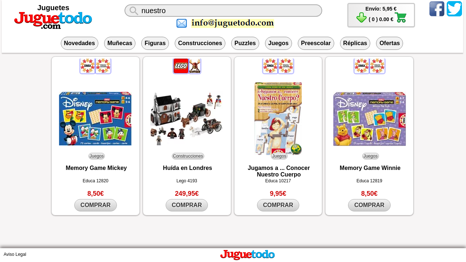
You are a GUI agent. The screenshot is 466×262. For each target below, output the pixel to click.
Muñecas (119, 43)
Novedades (79, 43)
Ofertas (389, 43)
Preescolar (316, 43)
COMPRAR (95, 205)
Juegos (278, 43)
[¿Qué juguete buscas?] (223, 10)
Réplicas (355, 43)
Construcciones (200, 43)
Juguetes (53, 8)
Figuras (155, 43)
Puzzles (245, 43)
